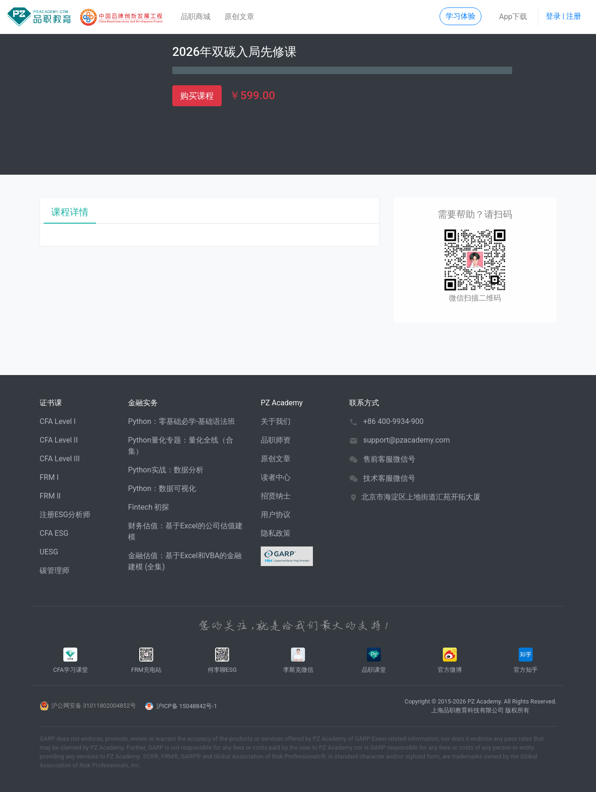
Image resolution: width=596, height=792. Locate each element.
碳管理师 (54, 570)
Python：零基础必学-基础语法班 (181, 421)
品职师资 (276, 440)
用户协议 (276, 514)
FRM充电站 (146, 660)
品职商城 (195, 16)
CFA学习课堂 (70, 660)
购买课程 (197, 96)
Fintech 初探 (148, 507)
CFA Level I (58, 421)
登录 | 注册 (563, 16)
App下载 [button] (513, 16)
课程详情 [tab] (69, 212)
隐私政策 (276, 533)
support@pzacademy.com (406, 440)
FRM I (49, 477)
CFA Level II (59, 440)
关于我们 (276, 421)
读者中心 (276, 477)
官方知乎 (525, 660)
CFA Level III (60, 458)
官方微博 (450, 660)
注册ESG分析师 (65, 514)
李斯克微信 (298, 660)
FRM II (50, 496)
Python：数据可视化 (162, 488)
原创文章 (239, 16)
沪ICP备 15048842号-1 (186, 706)
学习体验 (460, 16)
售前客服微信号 (389, 459)
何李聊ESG (222, 660)
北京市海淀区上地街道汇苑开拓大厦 (421, 496)
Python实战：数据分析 (165, 469)
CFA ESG (54, 533)
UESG (49, 551)
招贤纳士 (276, 496)
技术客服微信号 (389, 478)
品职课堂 (374, 660)
